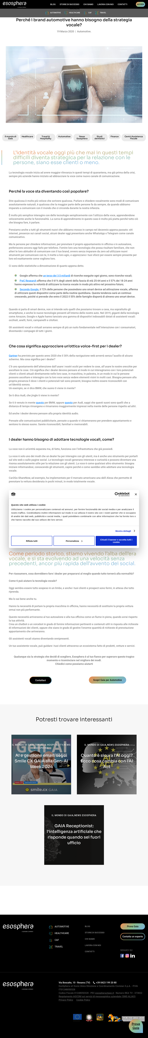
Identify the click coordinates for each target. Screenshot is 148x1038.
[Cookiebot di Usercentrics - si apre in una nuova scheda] (117, 494)
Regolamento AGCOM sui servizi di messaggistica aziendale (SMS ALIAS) (97, 996)
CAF (90, 13)
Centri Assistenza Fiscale (134, 137)
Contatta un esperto (132, 936)
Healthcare (27, 136)
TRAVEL (103, 13)
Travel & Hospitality (45, 137)
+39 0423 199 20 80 (105, 982)
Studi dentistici (99, 137)
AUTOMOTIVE (55, 13)
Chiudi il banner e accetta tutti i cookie (116, 540)
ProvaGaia (136, 1026)
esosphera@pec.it (104, 993)
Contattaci (40, 680)
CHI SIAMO (88, 4)
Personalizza (74, 541)
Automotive (64, 136)
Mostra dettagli (123, 531)
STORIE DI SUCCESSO (69, 4)
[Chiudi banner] (136, 494)
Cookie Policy (83, 1000)
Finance (115, 136)
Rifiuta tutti (31, 541)
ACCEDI (140, 4)
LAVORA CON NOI (105, 4)
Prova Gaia (132, 926)
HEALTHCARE (74, 13)
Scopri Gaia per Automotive (107, 680)
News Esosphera (82, 137)
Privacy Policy (66, 1000)
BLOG (53, 4)
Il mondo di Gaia (10, 137)
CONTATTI (122, 4)
